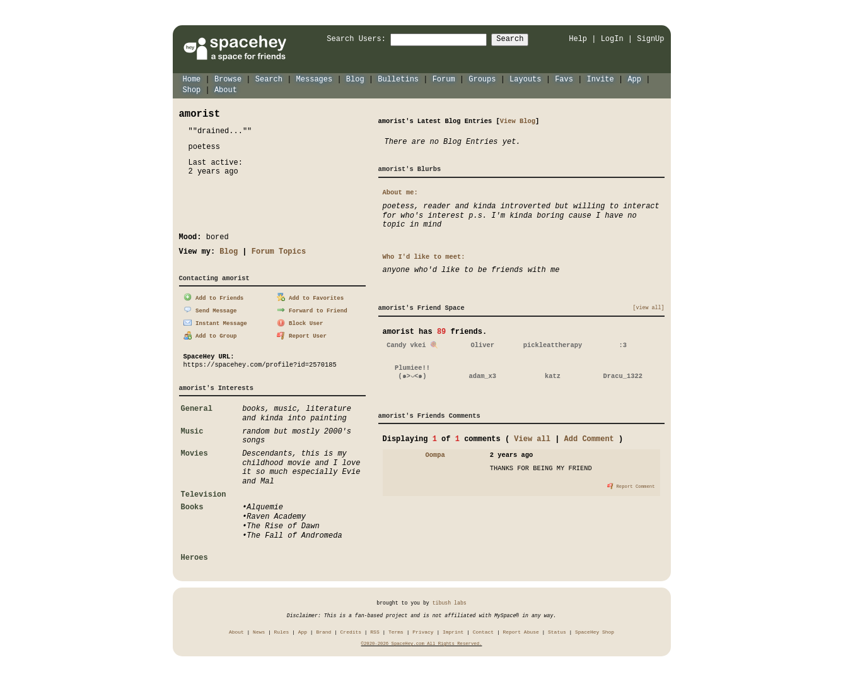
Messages (314, 78)
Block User (300, 321)
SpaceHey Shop (594, 630)
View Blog (517, 120)
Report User (302, 334)
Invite (599, 78)
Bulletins (398, 78)
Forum (444, 78)
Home (192, 78)
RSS (374, 630)
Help (578, 38)
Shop (192, 89)
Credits (350, 630)
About (225, 89)
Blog (355, 78)
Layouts (525, 78)
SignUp (650, 38)
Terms (396, 630)
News (259, 630)
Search (521, 39)
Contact (483, 630)
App (634, 78)
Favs (564, 78)
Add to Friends (213, 297)
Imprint (453, 630)
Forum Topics (279, 250)
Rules (281, 630)
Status (557, 630)
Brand (323, 630)
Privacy (422, 630)
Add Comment (589, 438)
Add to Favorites (310, 297)
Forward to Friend (312, 309)
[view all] (649, 307)
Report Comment (631, 485)
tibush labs (450, 601)
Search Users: (345, 39)
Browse (227, 78)
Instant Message (215, 321)
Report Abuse (520, 630)
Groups (482, 78)
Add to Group (209, 334)
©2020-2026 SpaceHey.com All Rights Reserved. (421, 642)
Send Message (209, 309)
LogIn (612, 38)
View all (532, 438)
